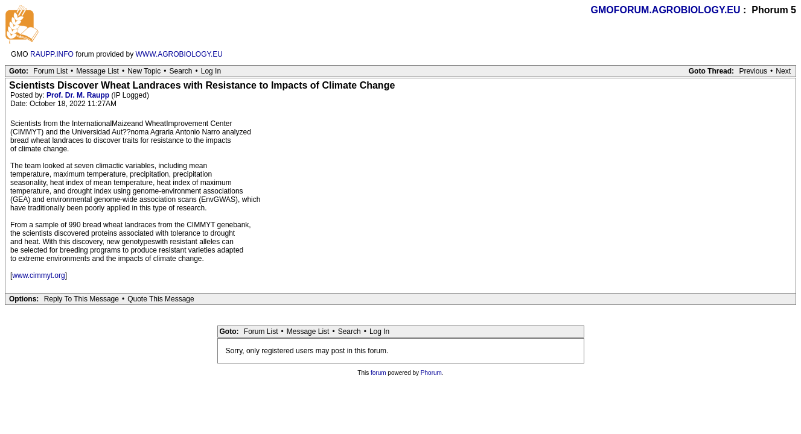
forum (378, 373)
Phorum (431, 373)
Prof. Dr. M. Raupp (77, 95)
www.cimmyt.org (38, 275)
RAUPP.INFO (52, 54)
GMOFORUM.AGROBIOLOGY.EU (666, 10)
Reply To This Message (81, 299)
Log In (211, 71)
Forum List (50, 71)
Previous (753, 71)
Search (180, 71)
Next (783, 71)
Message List (97, 71)
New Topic (144, 71)
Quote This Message (160, 299)
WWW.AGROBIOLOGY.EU (179, 54)
